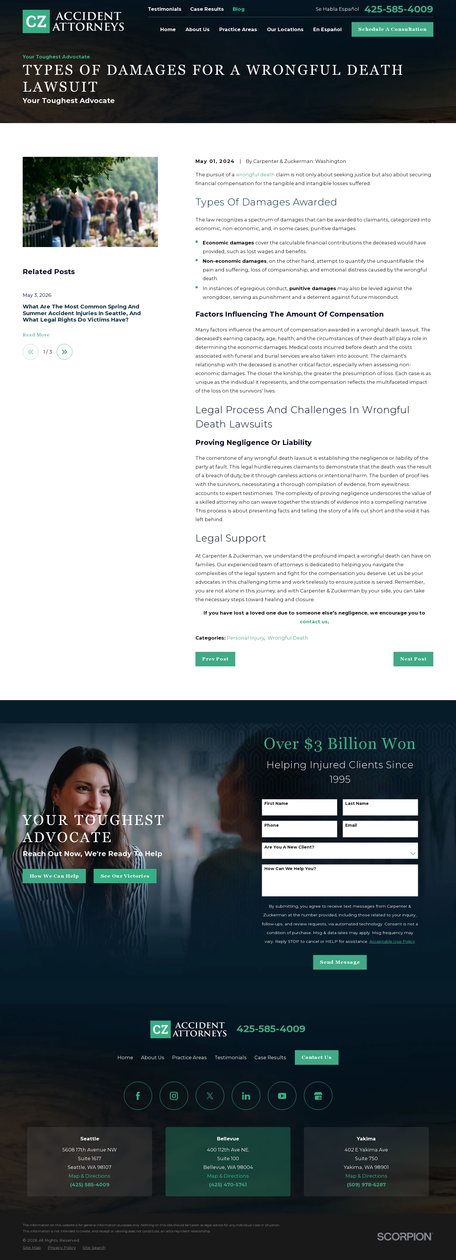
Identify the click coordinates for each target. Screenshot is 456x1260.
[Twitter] (210, 1096)
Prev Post (215, 659)
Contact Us (317, 1057)
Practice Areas (189, 1057)
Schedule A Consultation (392, 29)
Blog (239, 9)
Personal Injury (245, 638)
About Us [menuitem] (198, 29)
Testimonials (164, 9)
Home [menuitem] (168, 29)
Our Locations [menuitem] (285, 29)
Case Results (207, 9)
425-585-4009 (398, 9)
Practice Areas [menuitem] (238, 29)
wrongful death (255, 175)
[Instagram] (174, 1096)
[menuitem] (32, 1247)
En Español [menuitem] (327, 29)
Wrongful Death (288, 638)
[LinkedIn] (246, 1096)
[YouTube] (282, 1096)
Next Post (413, 659)
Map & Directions (90, 1176)
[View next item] (64, 352)
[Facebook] (138, 1096)
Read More (36, 335)
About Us (152, 1057)
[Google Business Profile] (318, 1096)
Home (125, 1057)
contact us (314, 621)
